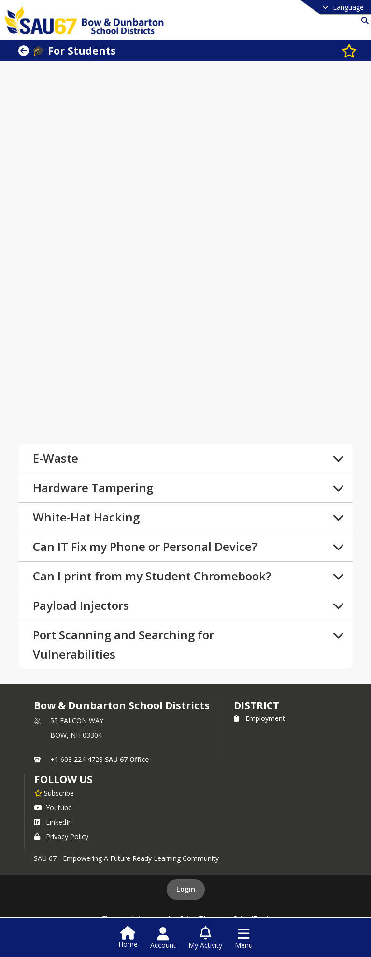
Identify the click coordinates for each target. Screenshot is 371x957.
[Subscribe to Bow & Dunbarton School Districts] (54, 793)
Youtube (53, 807)
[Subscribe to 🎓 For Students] (345, 50)
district (256, 705)
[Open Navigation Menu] (244, 938)
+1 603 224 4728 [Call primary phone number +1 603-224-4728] (76, 759)
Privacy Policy (61, 836)
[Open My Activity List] (205, 938)
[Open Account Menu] (163, 938)
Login (185, 889)
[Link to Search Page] (363, 20)
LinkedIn (53, 822)
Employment (259, 718)
